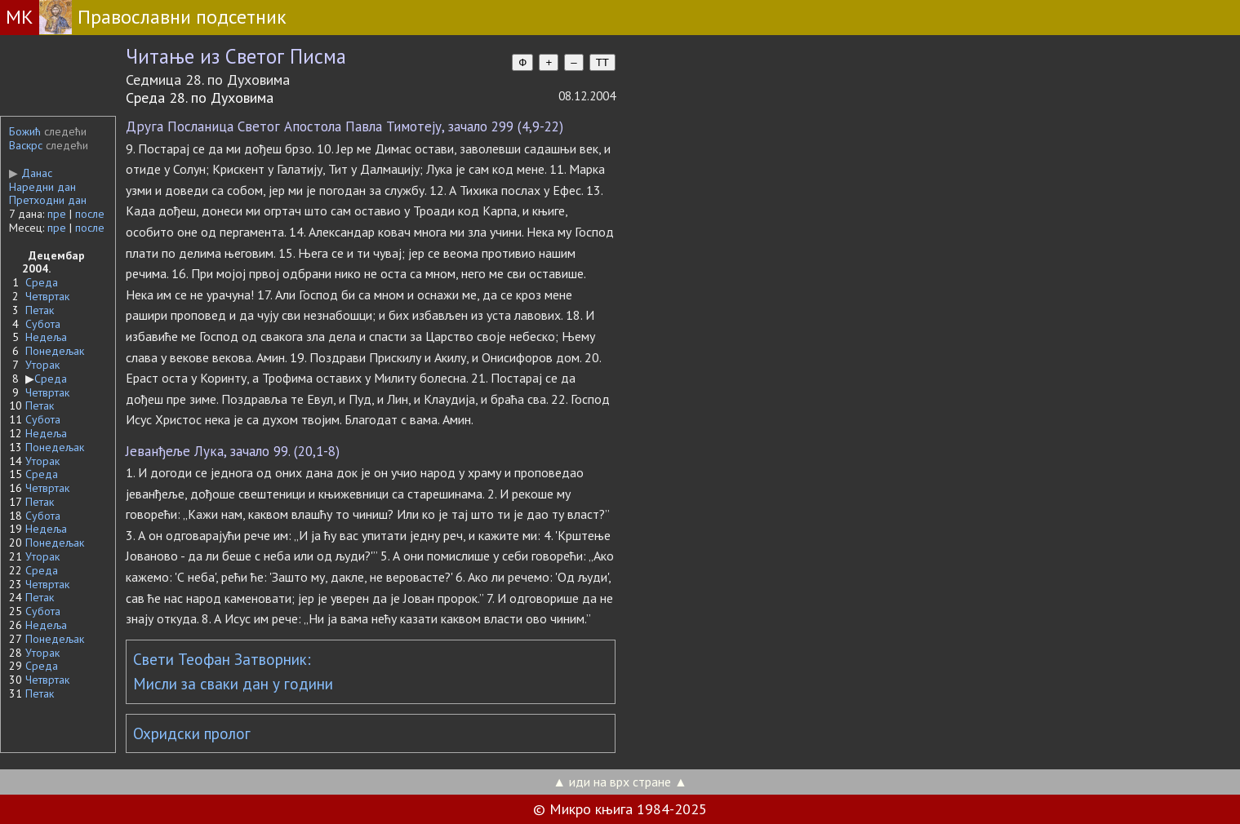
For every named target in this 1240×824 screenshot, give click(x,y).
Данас (30, 173)
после (89, 213)
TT (602, 62)
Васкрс (25, 145)
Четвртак (47, 296)
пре (56, 213)
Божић (25, 131)
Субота (42, 324)
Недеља (46, 337)
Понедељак (54, 350)
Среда (41, 282)
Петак (39, 310)
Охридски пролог (192, 733)
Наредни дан (42, 186)
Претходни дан (48, 200)
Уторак (42, 364)
